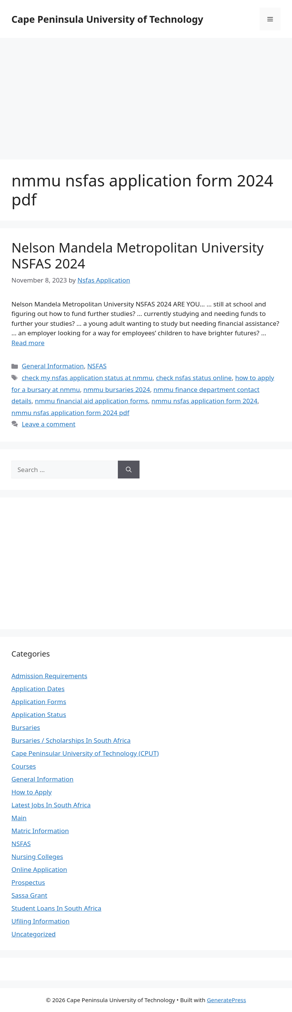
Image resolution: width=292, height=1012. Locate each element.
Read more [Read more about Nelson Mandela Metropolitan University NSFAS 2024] (27, 342)
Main (19, 817)
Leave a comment (48, 424)
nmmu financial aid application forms (91, 400)
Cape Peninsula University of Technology (107, 19)
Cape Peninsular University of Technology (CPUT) (85, 753)
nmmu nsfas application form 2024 (204, 400)
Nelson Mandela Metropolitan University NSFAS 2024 (137, 255)
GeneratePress (226, 1000)
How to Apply (31, 792)
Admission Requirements (49, 675)
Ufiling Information (40, 921)
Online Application (39, 869)
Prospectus (28, 882)
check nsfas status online (194, 377)
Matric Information (40, 830)
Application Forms (38, 701)
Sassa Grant (29, 895)
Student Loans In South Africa (56, 908)
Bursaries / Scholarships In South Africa (71, 740)
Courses (23, 766)
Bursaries (25, 727)
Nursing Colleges (37, 856)
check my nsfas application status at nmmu (87, 377)
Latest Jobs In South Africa (51, 804)
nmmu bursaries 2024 (116, 389)
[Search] (129, 470)
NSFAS (96, 366)
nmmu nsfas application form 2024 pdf (70, 412)
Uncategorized (33, 934)
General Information (53, 366)
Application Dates (38, 688)
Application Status (38, 714)
